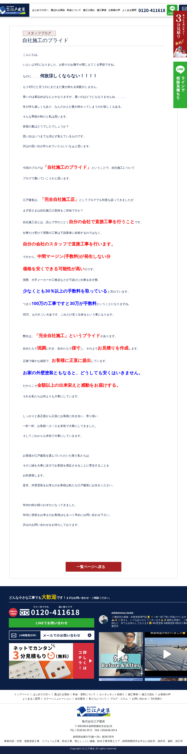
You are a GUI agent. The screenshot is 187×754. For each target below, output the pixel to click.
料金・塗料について (84, 694)
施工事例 (101, 10)
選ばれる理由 (58, 10)
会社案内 (80, 698)
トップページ (21, 694)
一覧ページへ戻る (90, 567)
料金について (74, 10)
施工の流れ (89, 10)
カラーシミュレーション (57, 698)
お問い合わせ (139, 698)
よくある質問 (129, 10)
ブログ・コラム (119, 698)
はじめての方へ (40, 10)
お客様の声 (114, 10)
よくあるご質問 (31, 698)
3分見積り (156, 698)
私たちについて (97, 698)
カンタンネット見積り (111, 694)
